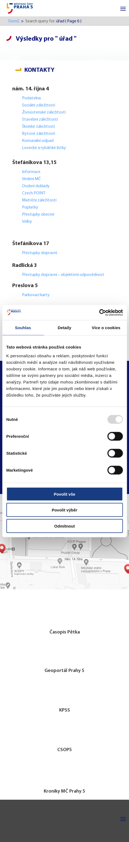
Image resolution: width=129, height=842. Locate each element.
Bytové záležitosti (38, 134)
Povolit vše (64, 494)
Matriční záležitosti (39, 200)
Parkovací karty (36, 295)
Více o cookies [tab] (106, 327)
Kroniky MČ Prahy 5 (64, 791)
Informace (31, 172)
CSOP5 (64, 749)
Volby (27, 221)
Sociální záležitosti (38, 105)
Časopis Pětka (64, 632)
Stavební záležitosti (40, 119)
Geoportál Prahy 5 (64, 670)
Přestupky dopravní (40, 253)
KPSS (64, 710)
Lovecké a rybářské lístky (44, 148)
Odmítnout (64, 525)
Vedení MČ (31, 179)
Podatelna (31, 98)
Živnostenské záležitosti (44, 112)
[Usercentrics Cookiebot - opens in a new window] (99, 312)
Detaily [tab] (64, 327)
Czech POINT (33, 193)
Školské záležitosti (38, 126)
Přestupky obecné (38, 214)
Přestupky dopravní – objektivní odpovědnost (63, 275)
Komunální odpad (38, 141)
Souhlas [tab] (23, 327)
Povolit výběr (64, 510)
